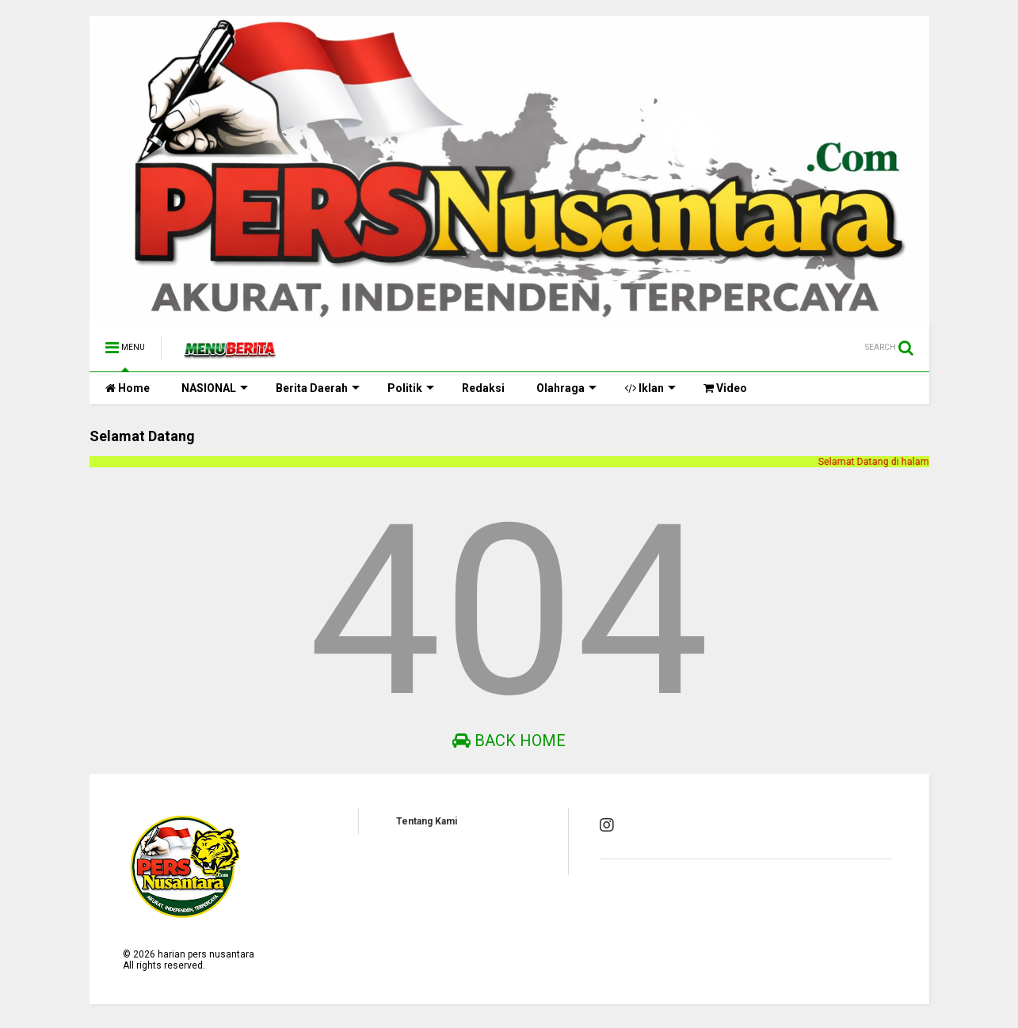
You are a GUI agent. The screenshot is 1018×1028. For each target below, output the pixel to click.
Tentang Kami (426, 821)
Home (127, 388)
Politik (410, 388)
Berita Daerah (318, 388)
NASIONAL (214, 388)
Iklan (650, 388)
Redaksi (483, 388)
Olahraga (566, 388)
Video (725, 388)
